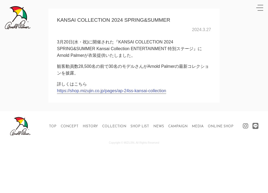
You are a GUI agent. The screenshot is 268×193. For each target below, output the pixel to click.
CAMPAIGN (177, 126)
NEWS (158, 126)
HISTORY (90, 126)
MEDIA (198, 126)
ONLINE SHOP (220, 126)
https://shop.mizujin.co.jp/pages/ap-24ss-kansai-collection (111, 90)
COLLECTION (114, 126)
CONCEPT (69, 126)
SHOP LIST (140, 126)
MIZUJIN (129, 142)
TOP (52, 126)
